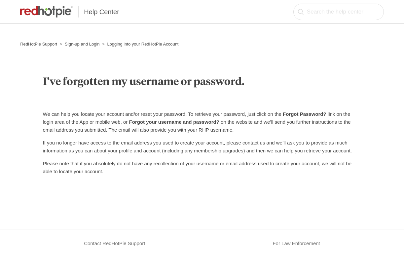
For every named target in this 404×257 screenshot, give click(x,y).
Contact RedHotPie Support (114, 243)
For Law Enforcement (296, 243)
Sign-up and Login (82, 44)
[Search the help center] (338, 12)
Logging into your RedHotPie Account (142, 44)
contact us (253, 142)
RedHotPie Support (38, 44)
